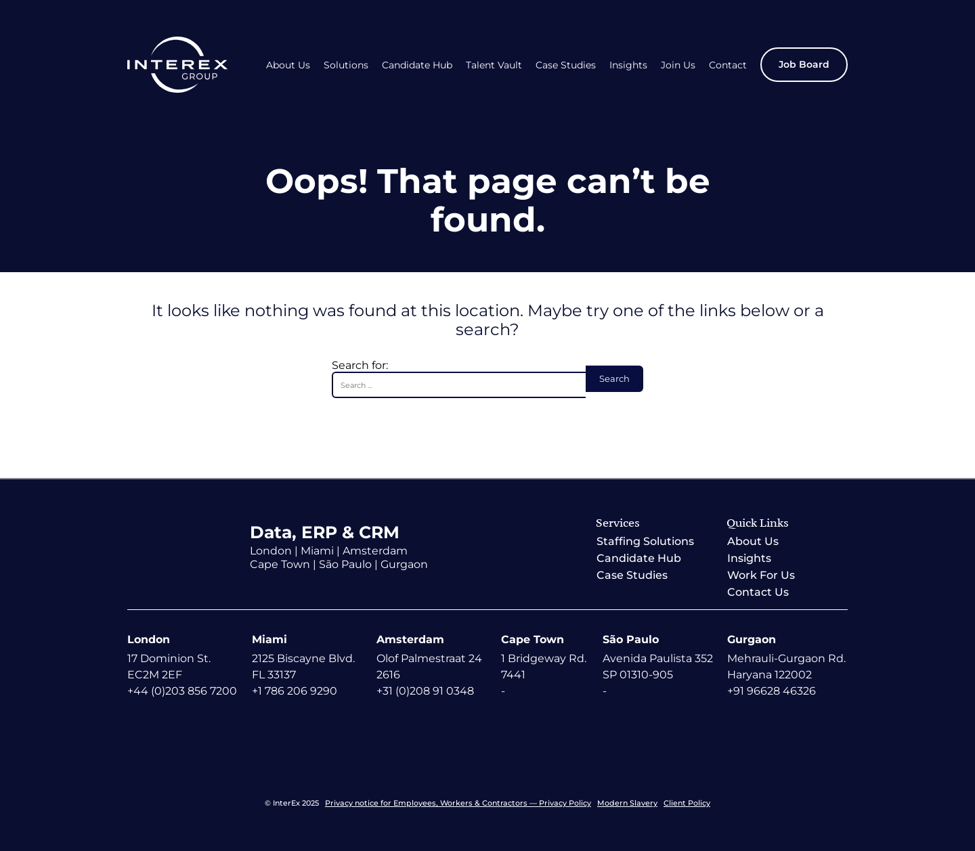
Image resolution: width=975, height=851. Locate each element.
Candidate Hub (417, 65)
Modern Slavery (627, 803)
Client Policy (687, 803)
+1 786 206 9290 (294, 690)
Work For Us (761, 575)
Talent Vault (494, 65)
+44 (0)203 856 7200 (182, 690)
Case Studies (566, 65)
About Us (288, 65)
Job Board (804, 64)
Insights (628, 65)
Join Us (678, 65)
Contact (728, 65)
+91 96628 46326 (771, 690)
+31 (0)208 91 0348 (425, 690)
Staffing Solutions (645, 541)
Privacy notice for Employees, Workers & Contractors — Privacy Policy (458, 803)
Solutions (346, 65)
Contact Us (758, 592)
